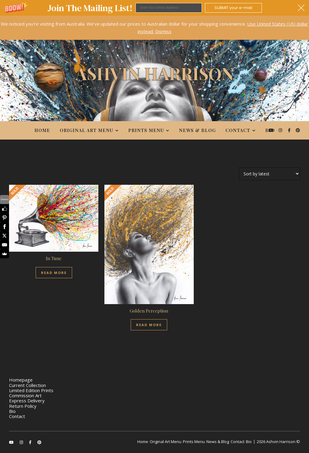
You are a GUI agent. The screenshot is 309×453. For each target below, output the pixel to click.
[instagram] (281, 130)
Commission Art (25, 395)
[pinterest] (298, 130)
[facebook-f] (290, 130)
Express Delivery (27, 401)
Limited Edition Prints (31, 390)
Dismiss (163, 31)
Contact (237, 130)
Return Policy (23, 406)
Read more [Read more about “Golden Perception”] (149, 324)
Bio (270, 130)
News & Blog (197, 130)
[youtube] (272, 130)
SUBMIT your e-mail (233, 8)
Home (42, 130)
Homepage (21, 380)
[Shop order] (269, 173)
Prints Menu (146, 130)
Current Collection (27, 385)
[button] (154, 8)
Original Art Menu (86, 130)
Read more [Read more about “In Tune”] (54, 272)
